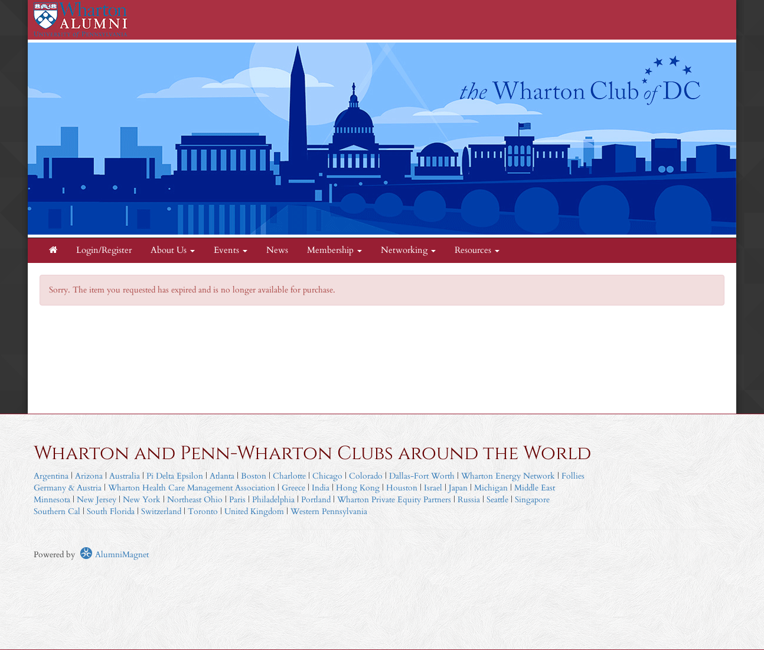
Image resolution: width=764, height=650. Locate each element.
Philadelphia (273, 499)
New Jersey (98, 499)
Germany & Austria (68, 487)
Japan (458, 487)
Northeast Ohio (195, 499)
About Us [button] (173, 250)
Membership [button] (334, 250)
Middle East (534, 487)
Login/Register (104, 250)
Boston (253, 476)
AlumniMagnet (114, 554)
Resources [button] (477, 250)
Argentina (51, 476)
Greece (293, 487)
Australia (124, 476)
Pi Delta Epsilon (174, 476)
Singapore (532, 499)
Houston (401, 487)
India (320, 487)
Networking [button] (408, 250)
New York (142, 499)
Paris (237, 499)
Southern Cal (57, 511)
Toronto (203, 511)
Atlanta (222, 476)
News (277, 250)
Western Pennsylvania (328, 511)
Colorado (366, 476)
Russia (469, 499)
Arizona (89, 476)
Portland (316, 499)
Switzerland (161, 511)
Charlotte (289, 476)
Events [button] (230, 250)
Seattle (497, 499)
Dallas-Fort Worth (422, 476)
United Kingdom (254, 511)
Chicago (327, 476)
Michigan (491, 487)
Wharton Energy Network (508, 476)
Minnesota (52, 499)
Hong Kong (358, 487)
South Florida (111, 511)
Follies (573, 476)
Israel (433, 487)
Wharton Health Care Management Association (191, 487)
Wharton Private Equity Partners (394, 499)
